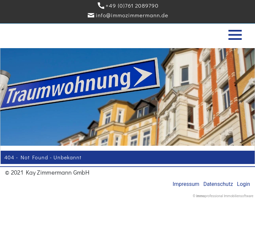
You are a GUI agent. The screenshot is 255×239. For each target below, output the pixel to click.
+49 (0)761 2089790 (132, 5)
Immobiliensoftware (238, 196)
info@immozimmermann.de (132, 15)
